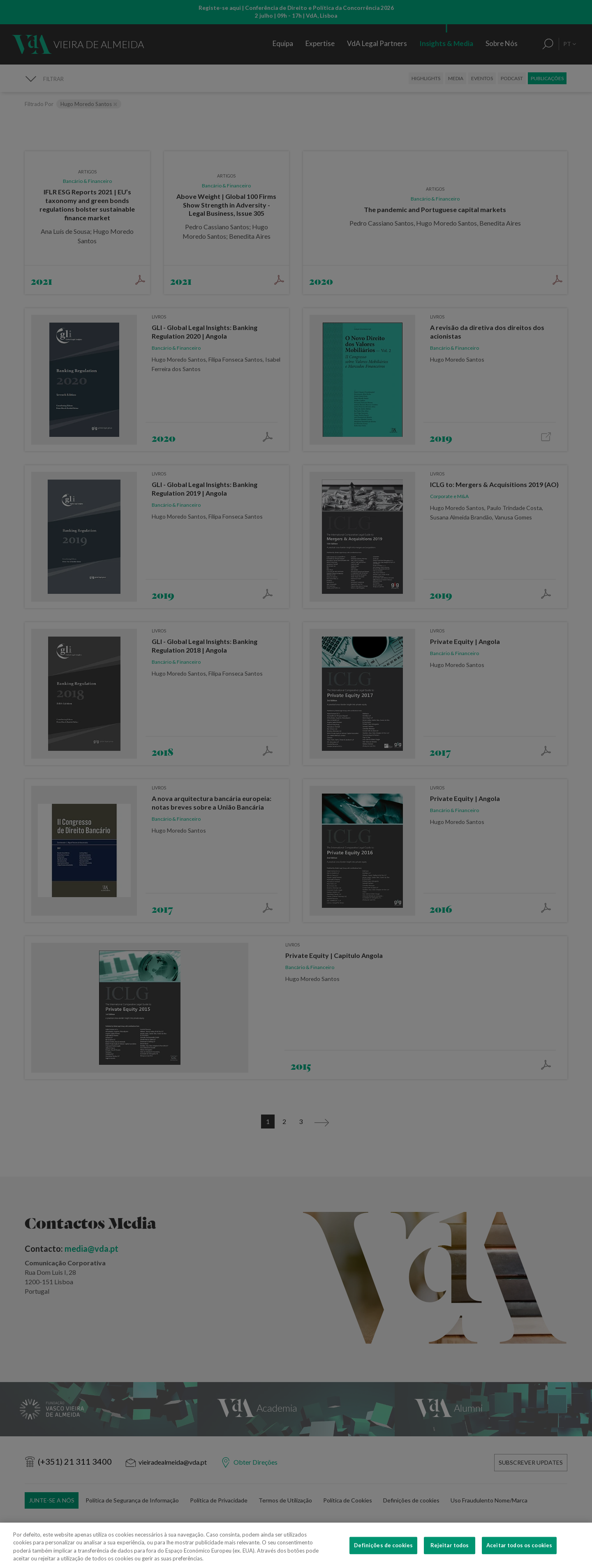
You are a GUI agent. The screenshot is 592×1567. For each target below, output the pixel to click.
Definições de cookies (383, 1556)
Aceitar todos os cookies (519, 1556)
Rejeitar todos (449, 1556)
